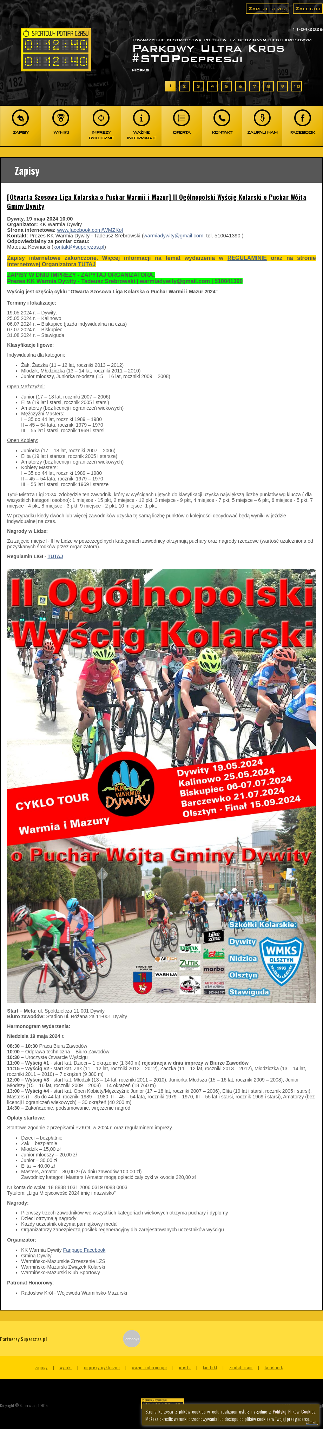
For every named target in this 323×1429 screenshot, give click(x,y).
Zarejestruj (267, 9)
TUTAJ (86, 264)
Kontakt (210, 1367)
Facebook (274, 1367)
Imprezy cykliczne (102, 1367)
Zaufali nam (241, 1367)
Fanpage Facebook (84, 1250)
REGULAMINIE (247, 258)
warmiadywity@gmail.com (173, 235)
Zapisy (41, 1367)
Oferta (185, 1367)
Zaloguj (308, 9)
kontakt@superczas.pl (78, 247)
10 (296, 86)
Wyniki (66, 1367)
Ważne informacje (149, 1367)
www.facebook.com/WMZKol (90, 230)
